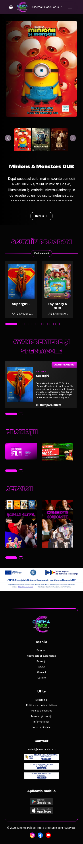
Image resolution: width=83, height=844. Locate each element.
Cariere (41, 678)
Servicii (41, 666)
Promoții (41, 661)
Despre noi (41, 700)
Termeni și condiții (41, 716)
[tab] (11, 324)
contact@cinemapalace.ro (41, 749)
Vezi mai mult (41, 253)
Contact (41, 672)
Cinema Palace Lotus (47, 7)
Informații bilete (41, 727)
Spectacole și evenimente (41, 656)
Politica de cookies (41, 710)
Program (41, 650)
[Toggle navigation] (69, 7)
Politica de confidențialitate (41, 705)
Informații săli (41, 722)
